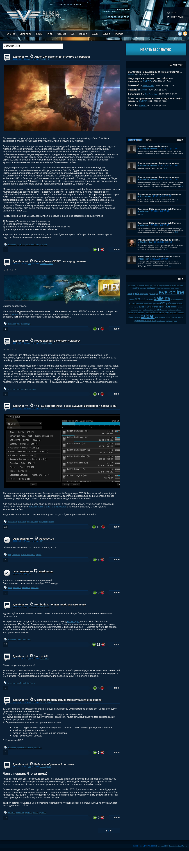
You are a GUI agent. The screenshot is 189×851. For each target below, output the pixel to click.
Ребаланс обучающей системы (54, 764)
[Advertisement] (156, 123)
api (18, 683)
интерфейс (133, 293)
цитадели (43, 244)
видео (158, 317)
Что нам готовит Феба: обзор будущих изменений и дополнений (75, 405)
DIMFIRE (147, 81)
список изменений (28, 555)
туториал (28, 812)
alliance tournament (170, 285)
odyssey (39, 555)
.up (29, 59)
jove (147, 299)
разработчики (160, 321)
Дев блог (18, 56)
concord (174, 307)
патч (9, 555)
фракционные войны (25, 747)
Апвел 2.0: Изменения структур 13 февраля (62, 56)
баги (155, 310)
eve (28, 522)
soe (140, 310)
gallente (162, 298)
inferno (35, 812)
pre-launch (156, 303)
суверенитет (144, 294)
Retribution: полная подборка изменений (60, 604)
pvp (162, 285)
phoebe (51, 522)
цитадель (167, 288)
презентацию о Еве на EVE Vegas (47, 506)
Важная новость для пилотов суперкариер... (159, 194)
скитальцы (147, 321)
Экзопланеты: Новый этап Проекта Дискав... (159, 257)
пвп (171, 312)
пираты (173, 288)
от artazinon (143, 211)
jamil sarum (171, 310)
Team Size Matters (46, 264)
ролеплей (131, 285)
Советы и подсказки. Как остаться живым (158, 163)
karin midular (166, 317)
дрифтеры (169, 321)
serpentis (181, 312)
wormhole (180, 285)
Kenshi (132, 105)
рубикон (160, 288)
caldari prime (157, 285)
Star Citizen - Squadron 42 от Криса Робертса (153, 72)
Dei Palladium (151, 94)
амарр (167, 312)
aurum (28, 389)
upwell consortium (32, 244)
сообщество (152, 288)
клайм (151, 299)
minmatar (164, 306)
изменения (12, 244)
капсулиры (148, 285)
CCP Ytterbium (45, 702)
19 (5, 526)
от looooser (143, 259)
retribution (34, 588)
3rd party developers (27, 683)
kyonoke (180, 299)
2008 (136, 285)
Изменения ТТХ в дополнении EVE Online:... (159, 209)
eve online (34, 522)
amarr (142, 306)
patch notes (26, 588)
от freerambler (144, 196)
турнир (148, 312)
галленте (174, 299)
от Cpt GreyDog (145, 242)
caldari (148, 316)
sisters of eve (148, 303)
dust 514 (140, 298)
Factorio (132, 89)
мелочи (174, 312)
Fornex (184, 846)
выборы (178, 310)
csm (154, 321)
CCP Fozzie (44, 607)
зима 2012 (37, 747)
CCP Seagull (44, 408)
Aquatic (131, 74)
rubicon (132, 303)
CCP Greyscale (45, 767)
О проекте (160, 846)
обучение (42, 812)
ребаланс (171, 303)
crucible (135, 288)
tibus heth (181, 317)
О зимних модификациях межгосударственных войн (68, 699)
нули (177, 288)
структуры (21, 244)
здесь (15, 314)
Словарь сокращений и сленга (153, 146)
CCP (41, 541)
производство (132, 312)
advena (143, 90)
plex (18, 324)
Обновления (21, 538)
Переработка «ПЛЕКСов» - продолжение (60, 261)
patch (10, 588)
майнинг (142, 285)
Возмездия (73, 621)
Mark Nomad (148, 85)
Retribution (46, 571)
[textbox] (33, 46)
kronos (131, 307)
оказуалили (43, 522)
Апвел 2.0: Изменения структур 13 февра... (159, 240)
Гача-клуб (133, 85)
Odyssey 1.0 (46, 538)
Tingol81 (143, 105)
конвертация (25, 324)
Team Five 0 (44, 59)
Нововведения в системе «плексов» (57, 340)
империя (164, 310)
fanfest (136, 307)
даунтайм (174, 317)
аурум (34, 389)
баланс (19, 639)
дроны (175, 321)
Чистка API (41, 656)
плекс (23, 389)
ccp (159, 309)
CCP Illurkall (44, 658)
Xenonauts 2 (135, 94)
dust (149, 306)
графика (138, 321)
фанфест (152, 294)
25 (5, 644)
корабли (180, 303)
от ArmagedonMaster (148, 148)
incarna (131, 299)
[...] (139, 155)
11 (5, 817)
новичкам (11, 812)
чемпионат (143, 288)
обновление (12, 522)
